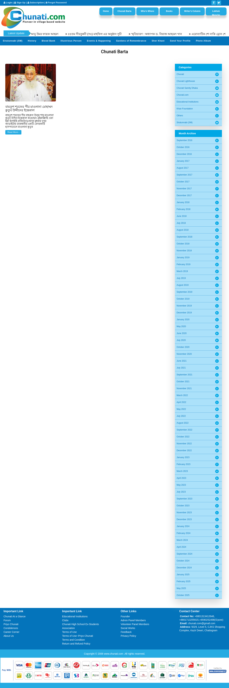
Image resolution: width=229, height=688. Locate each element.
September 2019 (184, 292)
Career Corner (11, 632)
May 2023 (181, 485)
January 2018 (183, 202)
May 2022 (181, 409)
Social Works (128, 628)
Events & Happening (99, 41)
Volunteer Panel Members (135, 624)
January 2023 (183, 457)
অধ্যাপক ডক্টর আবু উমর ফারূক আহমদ (42, 34)
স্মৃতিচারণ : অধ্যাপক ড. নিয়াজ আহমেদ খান (162, 34)
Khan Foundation (185, 108)
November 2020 (184, 354)
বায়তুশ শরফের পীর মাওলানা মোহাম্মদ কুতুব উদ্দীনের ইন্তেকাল (29, 108)
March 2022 (182, 395)
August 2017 (183, 168)
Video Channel (11, 49)
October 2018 (183, 243)
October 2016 (183, 147)
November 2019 (184, 306)
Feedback (126, 632)
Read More (13, 132)
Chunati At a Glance (15, 616)
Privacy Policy (128, 635)
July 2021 (181, 368)
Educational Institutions (187, 102)
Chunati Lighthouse (186, 81)
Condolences (11, 628)
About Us (9, 635)
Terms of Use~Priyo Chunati (77, 635)
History (32, 41)
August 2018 (183, 230)
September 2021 (184, 374)
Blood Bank (48, 41)
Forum (7, 620)
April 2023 (181, 478)
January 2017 (183, 161)
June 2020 (182, 333)
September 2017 (184, 175)
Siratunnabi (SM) (12, 41)
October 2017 (183, 181)
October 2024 (183, 561)
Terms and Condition (73, 639)
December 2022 (184, 450)
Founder (125, 616)
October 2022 (183, 436)
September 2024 (184, 554)
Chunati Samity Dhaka (187, 88)
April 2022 (181, 402)
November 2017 (184, 188)
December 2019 (184, 312)
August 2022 (183, 423)
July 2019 (181, 278)
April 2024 (181, 547)
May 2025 (181, 588)
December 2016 (184, 154)
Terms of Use (69, 632)
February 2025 (183, 581)
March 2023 (182, 471)
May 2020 (181, 326)
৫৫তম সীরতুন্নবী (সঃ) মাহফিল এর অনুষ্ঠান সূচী (100, 34)
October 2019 (183, 299)
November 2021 (184, 388)
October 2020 (183, 347)
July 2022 (181, 416)
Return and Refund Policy (76, 643)
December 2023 (184, 519)
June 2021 (182, 361)
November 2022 (184, 443)
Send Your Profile (180, 41)
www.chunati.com (114, 653)
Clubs (65, 620)
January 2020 (183, 319)
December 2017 (184, 195)
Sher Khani (158, 41)
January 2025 (183, 574)
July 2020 (181, 340)
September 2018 (184, 237)
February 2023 (183, 464)
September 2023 (184, 498)
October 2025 (183, 595)
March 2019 (182, 271)
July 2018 (181, 223)
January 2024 (183, 526)
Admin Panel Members (133, 620)
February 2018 (183, 209)
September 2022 (184, 430)
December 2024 (184, 567)
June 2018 (182, 216)
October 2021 (183, 381)
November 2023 (184, 512)
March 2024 (182, 540)
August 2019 (183, 285)
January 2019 (183, 257)
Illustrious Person (71, 41)
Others (180, 115)
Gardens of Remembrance (131, 41)
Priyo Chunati (11, 624)
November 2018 (184, 250)
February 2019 (183, 264)
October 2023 (183, 505)
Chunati (180, 74)
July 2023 (181, 492)
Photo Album (203, 41)
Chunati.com (183, 95)
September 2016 (184, 140)
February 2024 (183, 533)
